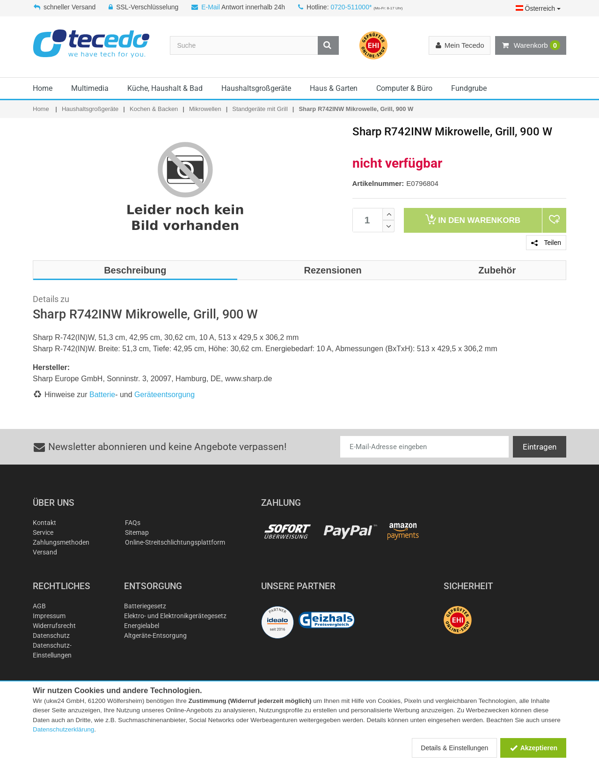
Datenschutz (51, 635)
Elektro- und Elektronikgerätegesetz (175, 616)
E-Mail (210, 7)
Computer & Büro (404, 88)
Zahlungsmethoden (61, 542)
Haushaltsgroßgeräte (256, 88)
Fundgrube (469, 88)
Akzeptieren (533, 748)
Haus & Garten (334, 88)
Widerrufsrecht (54, 625)
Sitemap (137, 532)
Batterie (102, 395)
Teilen (546, 242)
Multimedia (90, 88)
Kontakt (44, 522)
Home (42, 88)
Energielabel (141, 625)
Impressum (49, 616)
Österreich (538, 8)
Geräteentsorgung (164, 395)
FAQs (132, 522)
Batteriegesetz (145, 606)
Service (43, 532)
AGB (39, 606)
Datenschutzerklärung (63, 729)
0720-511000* (351, 7)
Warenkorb (530, 45)
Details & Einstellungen (454, 748)
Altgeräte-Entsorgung (155, 635)
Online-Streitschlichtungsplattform (175, 542)
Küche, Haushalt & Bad (165, 88)
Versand (45, 552)
